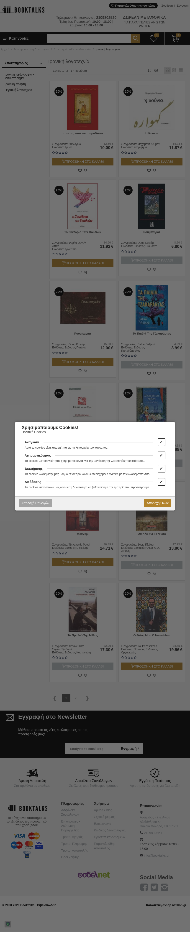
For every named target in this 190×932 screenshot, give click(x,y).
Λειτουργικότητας (38, 455)
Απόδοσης (33, 482)
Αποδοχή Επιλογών (35, 503)
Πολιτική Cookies (34, 432)
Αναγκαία (32, 442)
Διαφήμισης (34, 468)
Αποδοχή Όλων (158, 503)
